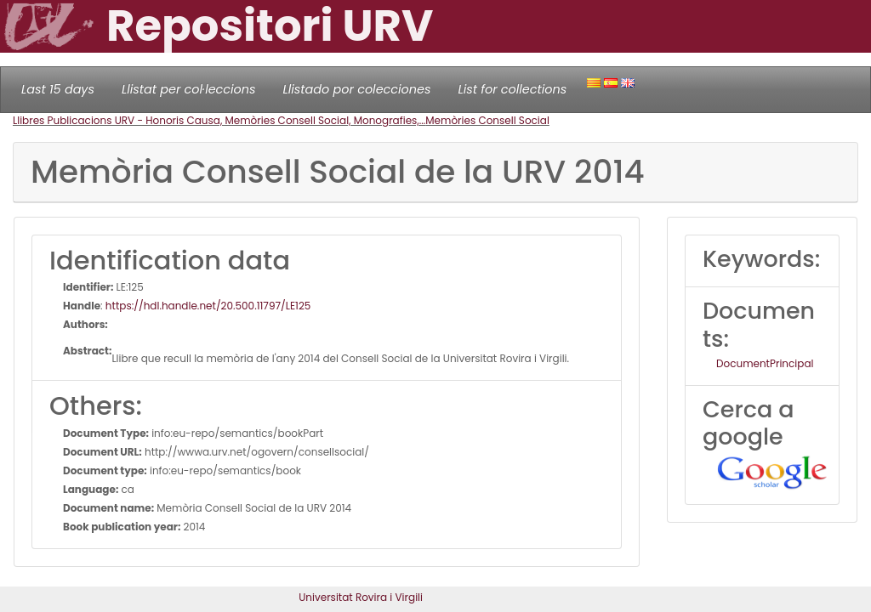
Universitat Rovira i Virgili (361, 597)
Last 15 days (57, 89)
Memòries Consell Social (487, 120)
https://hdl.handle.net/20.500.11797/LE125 (208, 305)
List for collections (512, 89)
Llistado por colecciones (357, 89)
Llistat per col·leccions (189, 89)
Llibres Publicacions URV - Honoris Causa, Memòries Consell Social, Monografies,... (219, 120)
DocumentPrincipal (764, 363)
